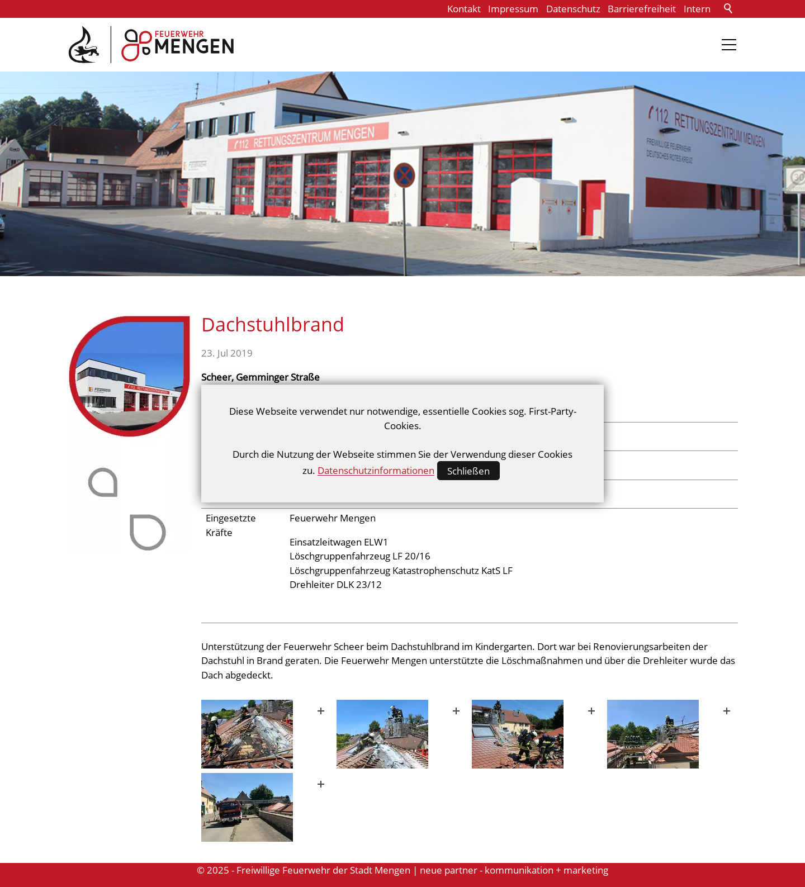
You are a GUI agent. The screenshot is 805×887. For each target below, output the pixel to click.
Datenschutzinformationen (376, 470)
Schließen (468, 470)
